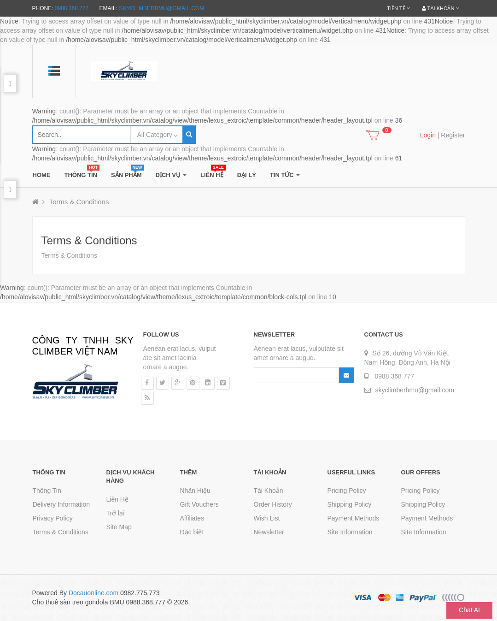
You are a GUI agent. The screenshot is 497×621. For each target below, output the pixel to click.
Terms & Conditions (79, 202)
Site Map (119, 527)
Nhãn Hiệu (195, 490)
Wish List (267, 518)
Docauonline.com (93, 593)
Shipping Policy (349, 504)
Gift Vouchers (199, 504)
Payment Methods (353, 518)
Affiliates (192, 518)
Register (453, 135)
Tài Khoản (268, 490)
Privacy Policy (53, 518)
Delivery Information (61, 504)
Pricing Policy (346, 490)
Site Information (350, 532)
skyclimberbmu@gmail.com (161, 8)
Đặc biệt (192, 532)
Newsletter (269, 532)
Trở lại (115, 513)
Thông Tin (47, 490)
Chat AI (469, 610)
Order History (273, 504)
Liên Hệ (117, 499)
